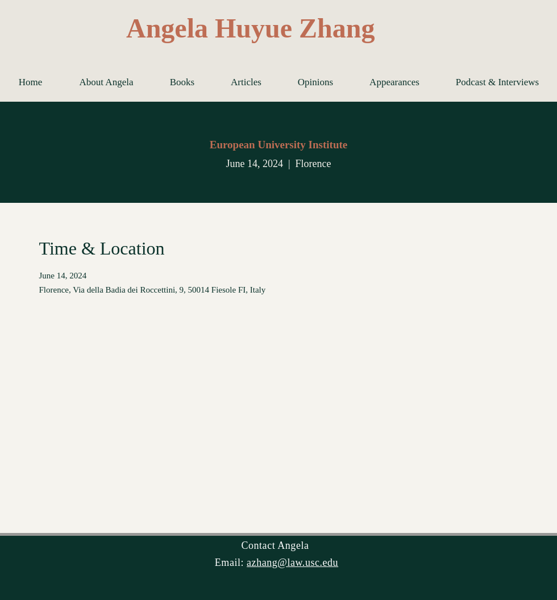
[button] (182, 82)
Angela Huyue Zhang (250, 28)
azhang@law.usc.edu (292, 562)
